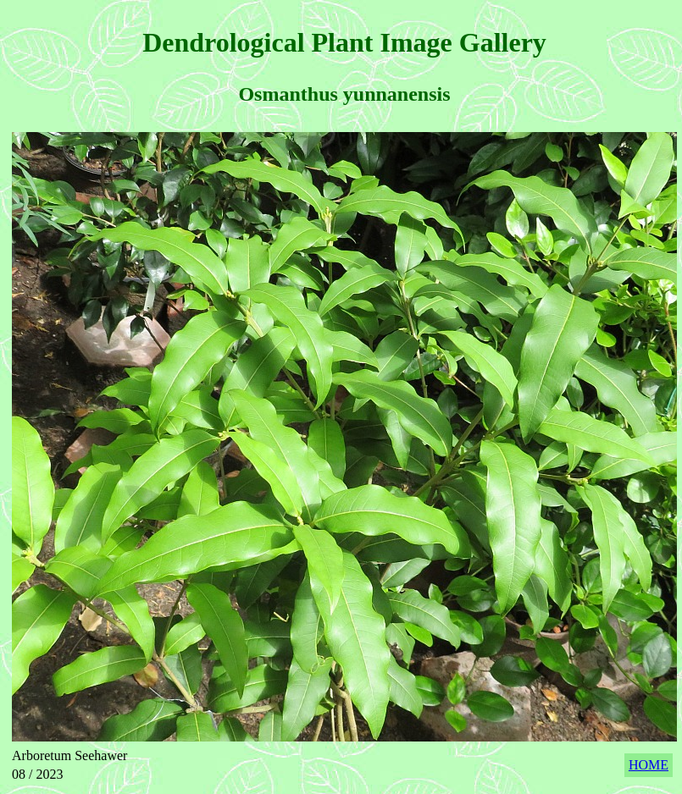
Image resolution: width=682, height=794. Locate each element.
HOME (648, 765)
